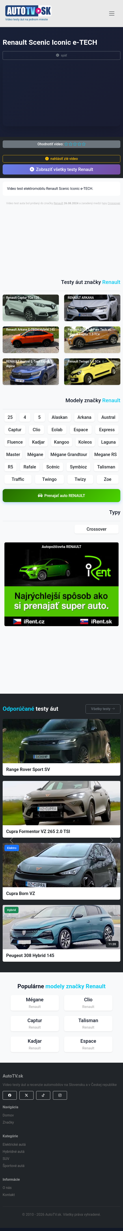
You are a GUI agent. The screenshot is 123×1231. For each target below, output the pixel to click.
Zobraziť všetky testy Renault (61, 169)
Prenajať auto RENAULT (61, 495)
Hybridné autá (13, 1151)
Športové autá (13, 1166)
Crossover (114, 203)
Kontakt (9, 1195)
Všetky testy (103, 709)
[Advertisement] (64, 240)
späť (61, 55)
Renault (58, 203)
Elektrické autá (14, 1144)
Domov (8, 1115)
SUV (6, 1159)
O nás (7, 1188)
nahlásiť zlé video (61, 159)
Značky (8, 1122)
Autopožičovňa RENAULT (61, 547)
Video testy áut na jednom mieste (26, 19)
